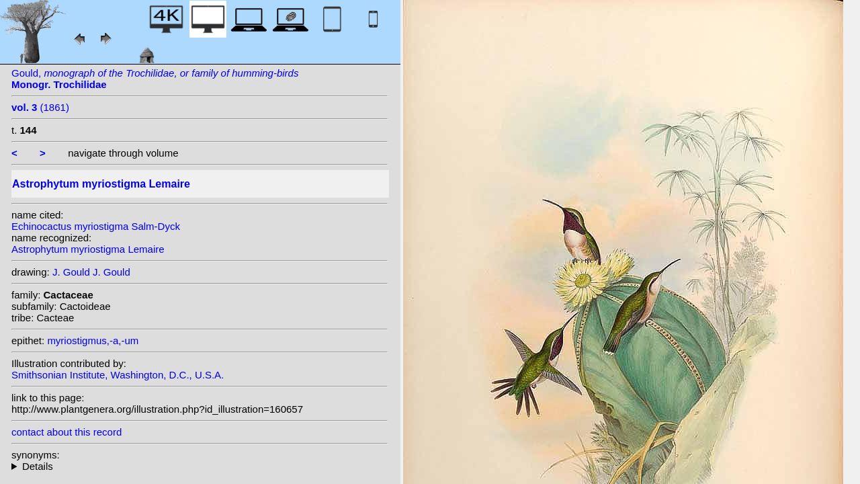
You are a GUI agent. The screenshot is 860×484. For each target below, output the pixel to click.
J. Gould (71, 272)
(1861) (40, 107)
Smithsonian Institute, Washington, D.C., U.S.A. (117, 374)
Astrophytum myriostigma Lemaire (88, 249)
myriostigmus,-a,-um (92, 340)
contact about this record (66, 432)
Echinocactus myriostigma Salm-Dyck (95, 226)
